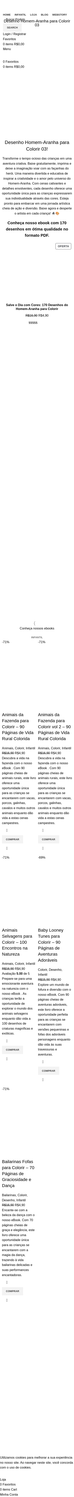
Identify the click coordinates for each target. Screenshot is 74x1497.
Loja (6, 1438)
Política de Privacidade (19, 1383)
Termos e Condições (17, 1376)
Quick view (7, 848)
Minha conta (11, 1430)
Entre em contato (15, 1369)
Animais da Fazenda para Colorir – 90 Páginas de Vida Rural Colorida (18, 726)
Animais (7, 748)
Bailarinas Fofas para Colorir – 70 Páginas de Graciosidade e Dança (18, 1173)
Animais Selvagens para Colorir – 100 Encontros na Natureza (17, 942)
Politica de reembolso (18, 1390)
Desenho (55, 969)
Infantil (30, 748)
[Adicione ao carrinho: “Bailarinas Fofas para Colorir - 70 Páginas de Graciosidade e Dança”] (12, 1291)
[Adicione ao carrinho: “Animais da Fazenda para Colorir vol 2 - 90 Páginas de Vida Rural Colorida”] (48, 839)
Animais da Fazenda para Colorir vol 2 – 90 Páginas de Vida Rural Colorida (54, 726)
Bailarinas (9, 1195)
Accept (7, 1473)
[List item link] (37, 1352)
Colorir (19, 748)
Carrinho (9, 1423)
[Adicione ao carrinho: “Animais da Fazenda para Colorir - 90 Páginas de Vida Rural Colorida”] (12, 839)
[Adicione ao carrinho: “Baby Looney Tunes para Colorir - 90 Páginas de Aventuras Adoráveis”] (48, 1071)
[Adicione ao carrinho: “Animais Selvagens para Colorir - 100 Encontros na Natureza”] (12, 1050)
